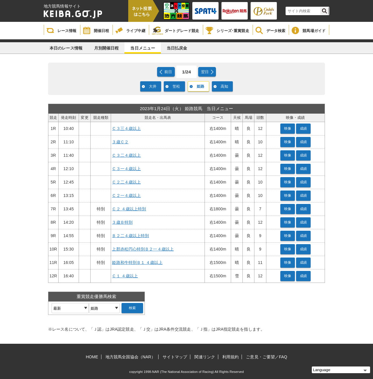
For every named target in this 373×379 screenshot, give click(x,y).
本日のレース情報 (66, 48)
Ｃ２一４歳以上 (126, 195)
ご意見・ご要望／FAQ (266, 357)
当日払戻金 (177, 48)
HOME (92, 357)
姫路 (200, 86)
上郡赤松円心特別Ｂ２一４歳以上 (143, 249)
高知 (224, 86)
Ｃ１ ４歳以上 (125, 276)
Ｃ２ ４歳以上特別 (129, 209)
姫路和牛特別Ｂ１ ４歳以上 (137, 262)
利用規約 (230, 357)
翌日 (205, 72)
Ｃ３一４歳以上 (126, 168)
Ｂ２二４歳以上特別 (130, 235)
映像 (287, 128)
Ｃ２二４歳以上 (126, 182)
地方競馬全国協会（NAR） (130, 357)
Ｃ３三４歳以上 (126, 128)
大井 (152, 86)
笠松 (176, 86)
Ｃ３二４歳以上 (126, 155)
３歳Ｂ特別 (122, 222)
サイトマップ (175, 357)
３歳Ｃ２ (120, 142)
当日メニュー (142, 48)
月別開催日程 (106, 48)
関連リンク (204, 357)
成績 (303, 128)
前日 (168, 72)
